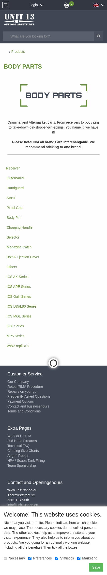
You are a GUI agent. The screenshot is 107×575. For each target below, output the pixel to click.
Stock (11, 198)
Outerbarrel (15, 178)
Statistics (64, 558)
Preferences (40, 558)
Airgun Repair (18, 456)
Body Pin (13, 218)
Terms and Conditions (24, 411)
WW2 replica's (18, 346)
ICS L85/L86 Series (21, 306)
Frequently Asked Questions (28, 396)
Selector (13, 237)
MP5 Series (15, 336)
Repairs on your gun (22, 391)
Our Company (18, 382)
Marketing (87, 558)
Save (96, 567)
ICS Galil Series (19, 296)
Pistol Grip (15, 208)
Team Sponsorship (21, 465)
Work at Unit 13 (19, 436)
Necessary (14, 558)
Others (12, 267)
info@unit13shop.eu (22, 505)
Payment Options (20, 401)
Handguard (15, 188)
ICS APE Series (19, 287)
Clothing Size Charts (23, 451)
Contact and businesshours (28, 406)
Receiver (13, 168)
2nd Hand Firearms (22, 441)
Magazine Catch (19, 247)
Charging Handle (19, 227)
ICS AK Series (18, 277)
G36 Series (15, 326)
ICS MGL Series (19, 316)
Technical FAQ (18, 446)
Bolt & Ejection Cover (23, 257)
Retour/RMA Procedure (25, 387)
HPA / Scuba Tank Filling (26, 461)
